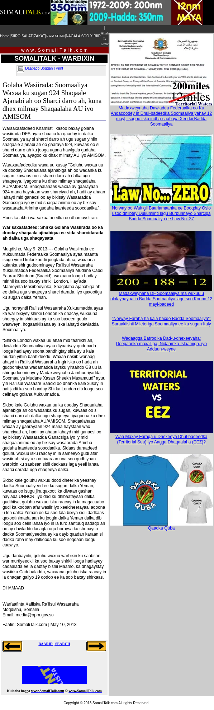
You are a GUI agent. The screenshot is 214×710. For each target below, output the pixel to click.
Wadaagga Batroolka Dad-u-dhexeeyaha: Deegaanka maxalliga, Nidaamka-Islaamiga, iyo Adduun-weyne (161, 344)
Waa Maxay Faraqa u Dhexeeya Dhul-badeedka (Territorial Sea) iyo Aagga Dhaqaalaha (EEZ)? (161, 439)
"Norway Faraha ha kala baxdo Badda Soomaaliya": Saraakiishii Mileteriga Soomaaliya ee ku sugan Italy (161, 321)
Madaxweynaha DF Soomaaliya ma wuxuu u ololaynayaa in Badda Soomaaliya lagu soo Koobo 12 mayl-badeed (161, 297)
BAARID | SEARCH (54, 644)
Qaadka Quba (161, 526)
